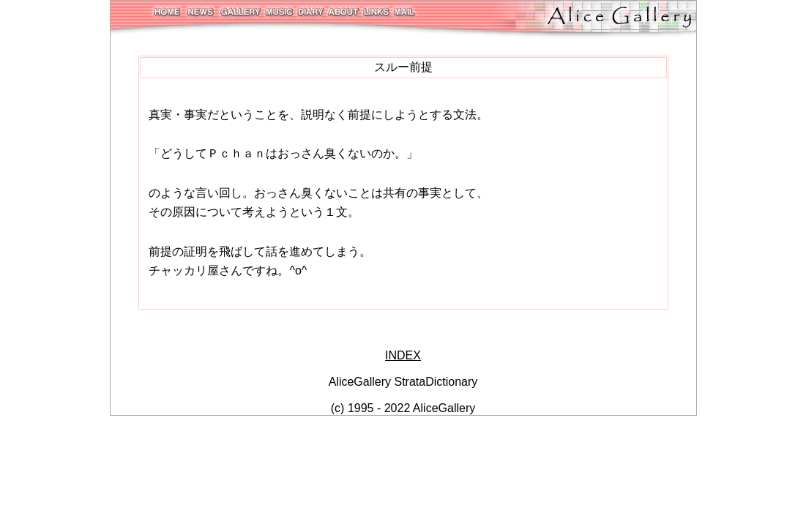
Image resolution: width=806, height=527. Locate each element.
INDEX (403, 355)
